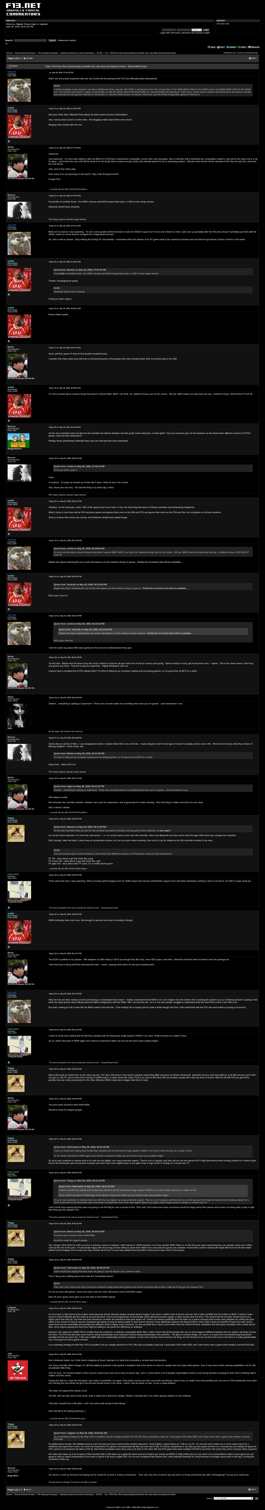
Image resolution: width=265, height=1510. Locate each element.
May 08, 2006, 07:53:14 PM (65, 226)
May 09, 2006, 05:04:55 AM (65, 1425)
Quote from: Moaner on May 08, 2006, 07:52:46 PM (80, 270)
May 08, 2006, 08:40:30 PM (65, 819)
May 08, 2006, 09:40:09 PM (65, 1099)
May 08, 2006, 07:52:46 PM (65, 196)
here (104, 1444)
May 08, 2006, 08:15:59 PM (65, 540)
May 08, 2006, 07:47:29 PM (65, 148)
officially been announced (143, 78)
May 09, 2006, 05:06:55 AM (65, 1469)
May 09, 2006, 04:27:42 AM (65, 1354)
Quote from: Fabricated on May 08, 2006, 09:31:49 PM (81, 1147)
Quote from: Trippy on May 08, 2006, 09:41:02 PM (79, 1180)
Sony (58, 1276)
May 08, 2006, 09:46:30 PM (65, 1173)
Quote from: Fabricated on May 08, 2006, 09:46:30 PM (81, 1267)
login (34, 24)
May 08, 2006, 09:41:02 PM (65, 1139)
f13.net (10, 53)
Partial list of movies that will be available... (160, 562)
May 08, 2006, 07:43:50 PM (65, 109)
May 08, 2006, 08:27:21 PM (65, 778)
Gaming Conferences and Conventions (77, 53)
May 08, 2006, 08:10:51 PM (65, 458)
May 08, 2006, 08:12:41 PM (65, 501)
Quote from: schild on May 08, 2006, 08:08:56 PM (79, 548)
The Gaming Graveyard (48, 53)
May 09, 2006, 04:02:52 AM (65, 1308)
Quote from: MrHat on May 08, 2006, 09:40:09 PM (79, 1231)
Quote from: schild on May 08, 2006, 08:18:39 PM (79, 624)
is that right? (158, 433)
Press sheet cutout (58, 314)
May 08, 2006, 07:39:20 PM (61, 73)
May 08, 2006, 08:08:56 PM (65, 388)
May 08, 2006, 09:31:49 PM (65, 1030)
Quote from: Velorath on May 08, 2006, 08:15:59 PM (80, 584)
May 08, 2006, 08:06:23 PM (65, 308)
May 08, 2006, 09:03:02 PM (65, 914)
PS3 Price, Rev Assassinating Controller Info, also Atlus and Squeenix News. (143, 53)
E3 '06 (99, 53)
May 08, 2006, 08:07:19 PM (65, 348)
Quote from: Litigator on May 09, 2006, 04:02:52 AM (80, 1433)
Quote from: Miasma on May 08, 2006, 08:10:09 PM (80, 827)
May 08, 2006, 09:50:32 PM (65, 1224)
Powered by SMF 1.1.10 (115, 1507)
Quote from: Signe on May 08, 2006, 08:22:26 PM (79, 786)
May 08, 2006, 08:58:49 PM (65, 875)
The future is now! (58, 797)
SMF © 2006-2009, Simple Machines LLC (142, 1507)
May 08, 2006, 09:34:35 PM (65, 1069)
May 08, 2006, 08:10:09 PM (65, 427)
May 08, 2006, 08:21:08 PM (65, 657)
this (57, 201)
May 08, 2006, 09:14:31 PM (65, 953)
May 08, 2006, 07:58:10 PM (65, 262)
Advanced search (67, 40)
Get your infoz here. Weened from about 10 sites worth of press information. (88, 114)
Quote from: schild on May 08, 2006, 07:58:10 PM (79, 466)
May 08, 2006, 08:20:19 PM (65, 616)
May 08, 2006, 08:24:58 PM (65, 738)
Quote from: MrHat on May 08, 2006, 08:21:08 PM (79, 753)
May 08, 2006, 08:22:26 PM (65, 698)
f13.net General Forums (25, 53)
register (44, 24)
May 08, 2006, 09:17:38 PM (65, 994)
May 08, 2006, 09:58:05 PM (65, 1260)
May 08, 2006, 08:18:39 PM (65, 577)
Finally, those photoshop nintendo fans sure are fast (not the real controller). (88, 441)
